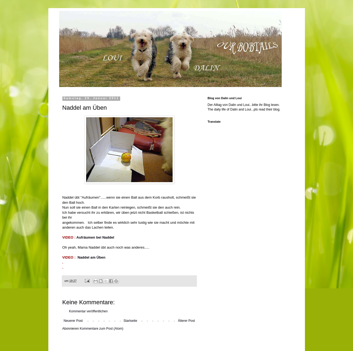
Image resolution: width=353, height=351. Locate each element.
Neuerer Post (73, 321)
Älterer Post (186, 321)
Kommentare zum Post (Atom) (101, 328)
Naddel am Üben (91, 257)
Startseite (130, 321)
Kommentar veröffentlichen (88, 311)
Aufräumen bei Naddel (95, 237)
